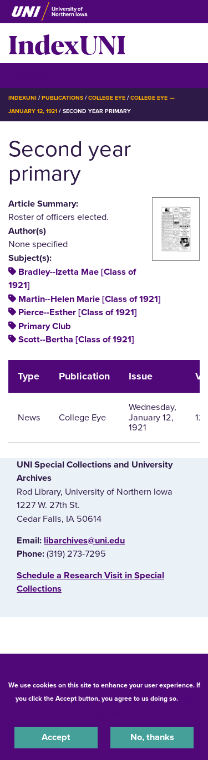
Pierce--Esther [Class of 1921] (77, 312)
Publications (62, 97)
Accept (56, 737)
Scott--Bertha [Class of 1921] (76, 339)
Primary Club (44, 326)
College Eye (106, 97)
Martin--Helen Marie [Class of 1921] (89, 299)
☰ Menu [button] (28, 75)
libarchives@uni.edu (84, 540)
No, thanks (152, 737)
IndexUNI (67, 43)
